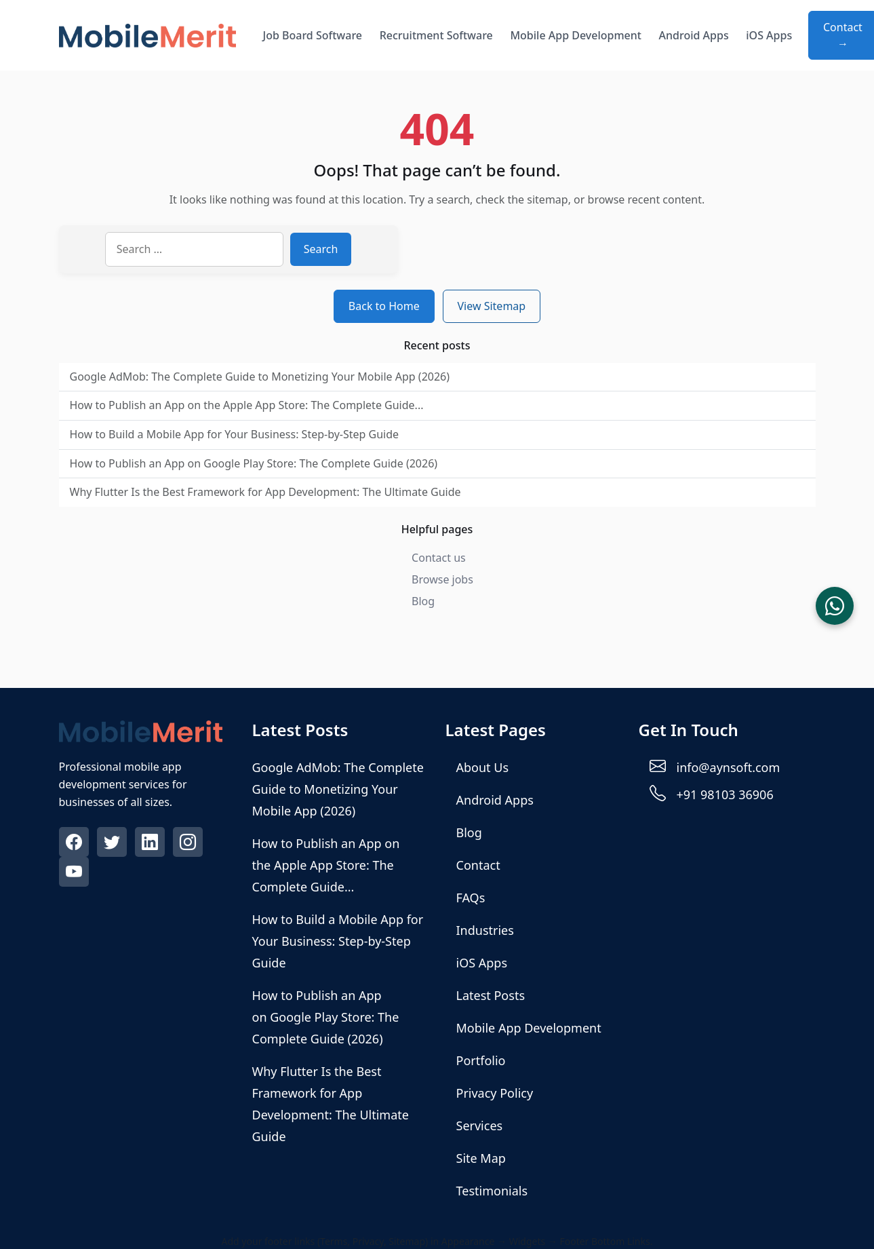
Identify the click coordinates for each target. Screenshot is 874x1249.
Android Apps (694, 35)
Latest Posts (490, 995)
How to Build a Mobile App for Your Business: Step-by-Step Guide (234, 434)
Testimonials (492, 1191)
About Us (482, 767)
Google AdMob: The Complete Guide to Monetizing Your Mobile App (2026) (260, 376)
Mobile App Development (575, 35)
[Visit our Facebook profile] (75, 844)
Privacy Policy (495, 1093)
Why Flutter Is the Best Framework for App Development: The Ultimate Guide (265, 491)
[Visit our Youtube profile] (75, 873)
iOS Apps (769, 35)
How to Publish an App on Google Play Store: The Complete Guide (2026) (254, 463)
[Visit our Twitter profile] (113, 844)
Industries (485, 930)
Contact (478, 865)
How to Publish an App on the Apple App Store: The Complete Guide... (247, 405)
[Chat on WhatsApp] (835, 606)
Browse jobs (442, 579)
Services (479, 1125)
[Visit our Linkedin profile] (151, 844)
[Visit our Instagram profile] (189, 844)
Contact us (439, 557)
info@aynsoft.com (728, 767)
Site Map (481, 1158)
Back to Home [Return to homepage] (384, 306)
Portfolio (481, 1060)
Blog (423, 601)
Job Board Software (313, 35)
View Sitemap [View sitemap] (492, 306)
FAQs (470, 897)
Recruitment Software (436, 35)
